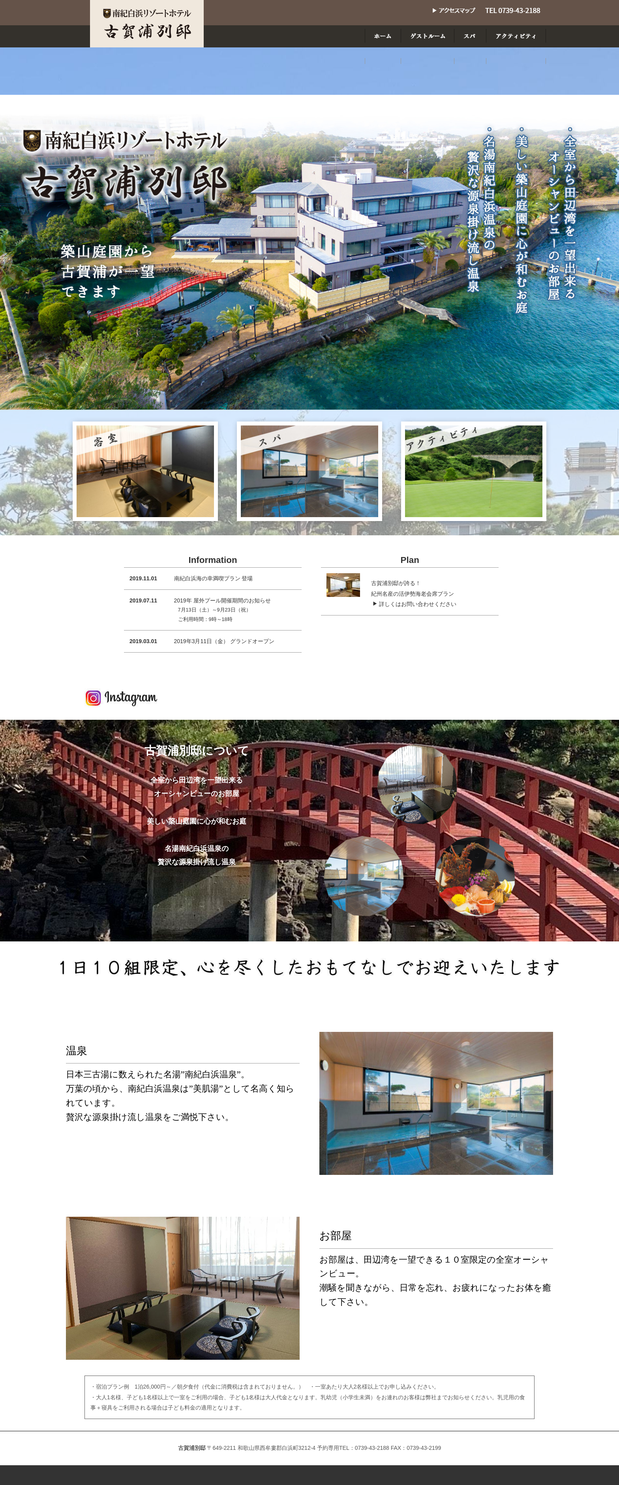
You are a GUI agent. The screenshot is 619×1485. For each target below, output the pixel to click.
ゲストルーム (265, 1445)
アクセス (392, 1445)
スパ (304, 1445)
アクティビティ (345, 1445)
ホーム (224, 1445)
